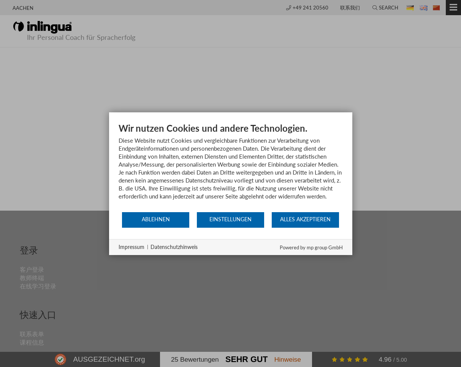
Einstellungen (230, 219)
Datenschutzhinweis (174, 247)
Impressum (131, 247)
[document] (231, 167)
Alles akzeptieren (305, 219)
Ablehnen (156, 219)
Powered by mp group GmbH (311, 247)
